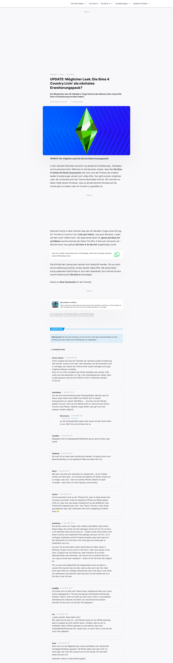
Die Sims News (78, 3)
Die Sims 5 (93, 3)
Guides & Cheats (141, 3)
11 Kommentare (77, 102)
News (62, 74)
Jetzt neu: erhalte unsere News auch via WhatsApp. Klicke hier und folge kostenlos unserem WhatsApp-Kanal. (81, 254)
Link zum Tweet (85, 234)
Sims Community (67, 282)
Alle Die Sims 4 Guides (86, 315)
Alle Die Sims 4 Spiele (71, 315)
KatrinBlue (74, 418)
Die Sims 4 (107, 3)
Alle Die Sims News (56, 315)
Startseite (53, 74)
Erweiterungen (123, 3)
